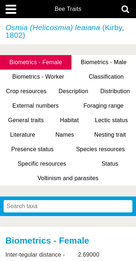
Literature (22, 135)
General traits (26, 120)
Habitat (69, 120)
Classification (106, 77)
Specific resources (42, 164)
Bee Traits (68, 9)
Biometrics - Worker (38, 77)
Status (110, 164)
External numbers (35, 106)
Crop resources (26, 91)
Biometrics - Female (35, 62)
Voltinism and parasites (67, 178)
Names (64, 135)
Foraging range (103, 106)
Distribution (115, 91)
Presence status (32, 149)
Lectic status (111, 120)
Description (73, 91)
